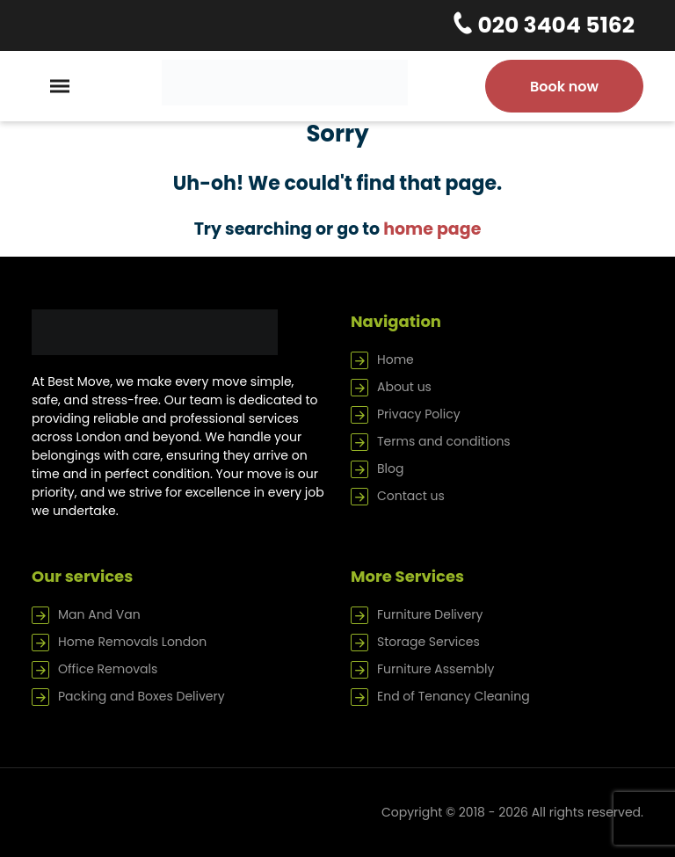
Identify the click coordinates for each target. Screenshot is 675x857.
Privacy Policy (419, 414)
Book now (564, 86)
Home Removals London (132, 641)
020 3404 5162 (554, 25)
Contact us (411, 496)
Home (395, 359)
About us (404, 387)
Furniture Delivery (430, 614)
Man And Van (99, 614)
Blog (390, 468)
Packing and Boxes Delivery (141, 696)
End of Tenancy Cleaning (453, 696)
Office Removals (107, 669)
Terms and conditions (444, 441)
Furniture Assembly (435, 669)
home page (432, 229)
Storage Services (428, 641)
